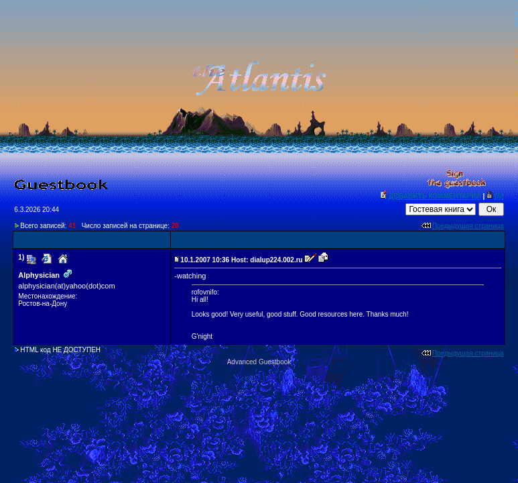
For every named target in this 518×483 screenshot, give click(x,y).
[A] (499, 196)
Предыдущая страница (468, 225)
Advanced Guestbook (259, 362)
